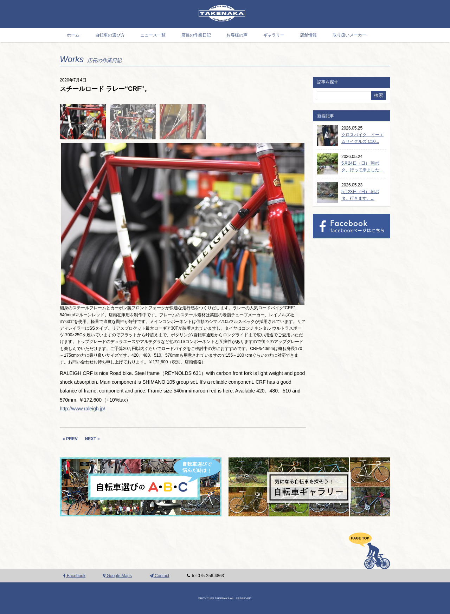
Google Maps (117, 575)
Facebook (74, 575)
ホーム (73, 35)
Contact (159, 575)
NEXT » (92, 438)
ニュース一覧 (153, 35)
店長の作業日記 (196, 35)
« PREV (70, 438)
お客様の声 (237, 35)
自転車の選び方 (110, 35)
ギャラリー (273, 35)
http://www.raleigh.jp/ (82, 408)
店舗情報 (308, 35)
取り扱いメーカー (349, 35)
